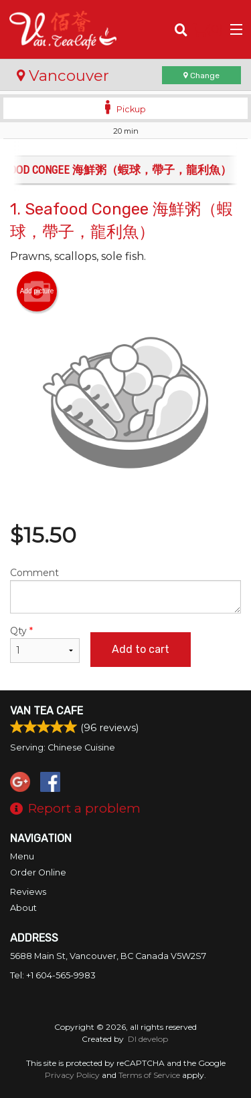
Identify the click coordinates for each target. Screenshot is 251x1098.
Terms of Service (149, 1075)
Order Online (38, 872)
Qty (45, 644)
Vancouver (63, 75)
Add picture (37, 291)
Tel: (53, 975)
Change (201, 75)
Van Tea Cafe (46, 710)
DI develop (148, 1039)
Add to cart (140, 649)
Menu (22, 856)
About (23, 908)
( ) (208, 29)
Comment (125, 590)
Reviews (28, 892)
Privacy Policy (72, 1075)
